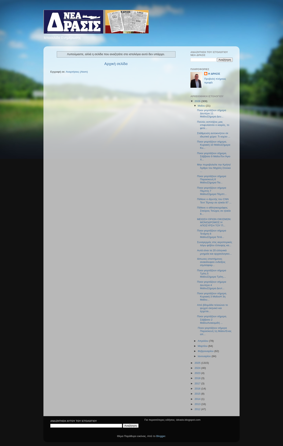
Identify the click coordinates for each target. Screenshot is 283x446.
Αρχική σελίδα (116, 64)
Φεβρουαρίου (206, 351)
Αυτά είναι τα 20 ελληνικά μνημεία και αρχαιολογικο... (214, 252)
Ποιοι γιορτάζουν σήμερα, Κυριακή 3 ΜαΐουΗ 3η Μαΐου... (212, 296)
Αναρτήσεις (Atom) (77, 71)
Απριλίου (203, 340)
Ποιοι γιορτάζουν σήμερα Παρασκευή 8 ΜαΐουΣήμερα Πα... (211, 179)
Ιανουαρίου (204, 356)
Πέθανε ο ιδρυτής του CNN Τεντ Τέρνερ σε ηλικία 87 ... (214, 201)
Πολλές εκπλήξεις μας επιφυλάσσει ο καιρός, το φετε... (213, 125)
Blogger (160, 436)
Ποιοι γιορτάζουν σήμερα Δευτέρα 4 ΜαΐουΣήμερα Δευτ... (211, 285)
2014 (198, 399)
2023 (198, 373)
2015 (198, 393)
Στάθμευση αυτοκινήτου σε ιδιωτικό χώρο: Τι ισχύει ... (213, 135)
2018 (198, 378)
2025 (198, 362)
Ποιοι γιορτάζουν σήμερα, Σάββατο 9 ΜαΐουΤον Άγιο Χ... (213, 156)
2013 (198, 404)
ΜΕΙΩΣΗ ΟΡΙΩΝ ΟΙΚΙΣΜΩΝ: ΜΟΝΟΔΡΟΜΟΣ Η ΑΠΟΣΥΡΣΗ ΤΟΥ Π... (214, 222)
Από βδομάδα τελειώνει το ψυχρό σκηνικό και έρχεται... (212, 308)
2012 (198, 409)
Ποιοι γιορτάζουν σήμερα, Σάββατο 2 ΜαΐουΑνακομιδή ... (212, 319)
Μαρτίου (203, 346)
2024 (198, 367)
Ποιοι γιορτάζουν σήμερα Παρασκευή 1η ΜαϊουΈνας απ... (214, 331)
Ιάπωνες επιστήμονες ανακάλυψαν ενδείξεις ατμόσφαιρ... (211, 262)
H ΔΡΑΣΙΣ (214, 73)
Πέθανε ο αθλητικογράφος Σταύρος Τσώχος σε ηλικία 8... (214, 210)
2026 (198, 101)
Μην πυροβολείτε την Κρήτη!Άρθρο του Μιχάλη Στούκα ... (214, 167)
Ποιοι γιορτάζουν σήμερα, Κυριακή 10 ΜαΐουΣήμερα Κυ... (213, 144)
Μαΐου (202, 105)
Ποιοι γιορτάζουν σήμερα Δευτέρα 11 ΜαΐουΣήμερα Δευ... (211, 113)
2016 (198, 388)
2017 (198, 383)
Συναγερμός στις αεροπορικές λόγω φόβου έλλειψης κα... (214, 244)
